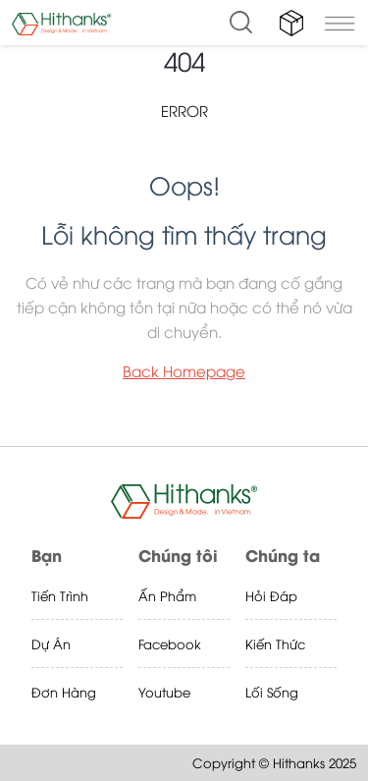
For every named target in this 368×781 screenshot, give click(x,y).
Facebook (169, 643)
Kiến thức (275, 643)
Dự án (51, 643)
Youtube (164, 691)
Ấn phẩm (167, 595)
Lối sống (271, 691)
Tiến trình (59, 595)
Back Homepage (184, 370)
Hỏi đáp (271, 595)
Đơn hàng (63, 691)
